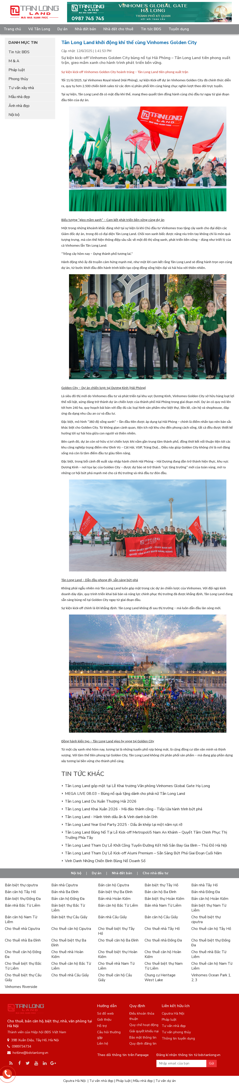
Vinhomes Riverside (21, 986)
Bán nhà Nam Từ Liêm (163, 905)
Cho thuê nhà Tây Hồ (162, 928)
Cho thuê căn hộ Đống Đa (23, 954)
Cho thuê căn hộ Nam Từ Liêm (211, 966)
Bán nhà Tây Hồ (204, 885)
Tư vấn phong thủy (176, 1032)
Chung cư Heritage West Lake (160, 977)
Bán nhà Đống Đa (205, 891)
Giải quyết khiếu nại (144, 1031)
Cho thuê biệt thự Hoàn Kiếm (117, 954)
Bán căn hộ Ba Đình (160, 891)
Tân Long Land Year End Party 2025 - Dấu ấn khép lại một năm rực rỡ (123, 824)
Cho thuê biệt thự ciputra (206, 919)
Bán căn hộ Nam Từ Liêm (21, 919)
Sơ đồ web (105, 1013)
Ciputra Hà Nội (173, 1013)
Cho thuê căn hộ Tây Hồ (211, 928)
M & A (13, 61)
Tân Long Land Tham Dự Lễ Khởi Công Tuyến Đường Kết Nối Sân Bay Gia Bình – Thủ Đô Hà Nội (146, 845)
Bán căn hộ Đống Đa (68, 898)
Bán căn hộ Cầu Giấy (161, 917)
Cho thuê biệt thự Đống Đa (210, 943)
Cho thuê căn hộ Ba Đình (118, 940)
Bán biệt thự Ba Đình (115, 891)
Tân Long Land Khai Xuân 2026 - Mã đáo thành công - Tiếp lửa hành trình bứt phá (133, 809)
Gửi (211, 1063)
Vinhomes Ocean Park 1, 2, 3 (211, 977)
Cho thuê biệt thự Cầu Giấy (23, 977)
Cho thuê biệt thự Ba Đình (68, 943)
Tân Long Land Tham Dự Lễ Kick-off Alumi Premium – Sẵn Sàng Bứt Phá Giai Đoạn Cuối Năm (143, 853)
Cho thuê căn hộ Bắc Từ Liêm (71, 966)
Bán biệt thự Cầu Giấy (69, 917)
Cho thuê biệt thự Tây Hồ (116, 931)
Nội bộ (14, 114)
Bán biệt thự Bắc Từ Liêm (68, 908)
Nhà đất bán (85, 29)
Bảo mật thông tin (142, 1037)
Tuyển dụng (179, 29)
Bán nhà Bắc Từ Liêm (22, 905)
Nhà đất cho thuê (118, 29)
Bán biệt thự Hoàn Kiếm (164, 898)
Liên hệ (102, 1043)
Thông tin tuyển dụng (178, 1038)
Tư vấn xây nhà (21, 88)
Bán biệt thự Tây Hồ (161, 885)
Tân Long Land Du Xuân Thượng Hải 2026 (101, 801)
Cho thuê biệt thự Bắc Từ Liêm (23, 966)
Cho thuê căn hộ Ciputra (71, 928)
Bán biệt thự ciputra (21, 885)
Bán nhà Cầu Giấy (112, 917)
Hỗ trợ (102, 1026)
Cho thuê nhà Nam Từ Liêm (116, 966)
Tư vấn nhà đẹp (174, 1026)
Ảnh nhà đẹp (19, 105)
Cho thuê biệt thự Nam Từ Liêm (164, 966)
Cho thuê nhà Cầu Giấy (70, 975)
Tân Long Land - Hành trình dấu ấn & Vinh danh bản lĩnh (111, 817)
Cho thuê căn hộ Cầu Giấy (115, 977)
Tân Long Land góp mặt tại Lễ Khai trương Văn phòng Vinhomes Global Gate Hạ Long (137, 786)
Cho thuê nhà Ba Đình (23, 940)
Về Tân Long (39, 29)
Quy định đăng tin (142, 1043)
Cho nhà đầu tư (155, 873)
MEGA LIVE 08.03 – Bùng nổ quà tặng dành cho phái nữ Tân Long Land (125, 793)
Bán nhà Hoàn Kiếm (114, 898)
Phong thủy (18, 79)
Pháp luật (16, 70)
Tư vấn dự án (165, 1080)
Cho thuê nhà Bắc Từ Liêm (208, 954)
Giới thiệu (104, 1019)
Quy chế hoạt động (143, 1025)
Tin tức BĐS (151, 29)
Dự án (62, 29)
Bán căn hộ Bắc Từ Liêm (118, 905)
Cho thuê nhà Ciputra (22, 928)
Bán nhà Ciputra (64, 885)
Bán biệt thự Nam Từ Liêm (208, 908)
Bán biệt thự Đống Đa (23, 898)
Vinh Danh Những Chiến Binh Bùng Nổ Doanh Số (105, 861)
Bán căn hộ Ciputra (113, 885)
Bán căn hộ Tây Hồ (20, 891)
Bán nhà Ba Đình (64, 891)
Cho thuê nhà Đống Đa (163, 940)
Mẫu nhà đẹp (19, 96)
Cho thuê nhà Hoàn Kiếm (67, 954)
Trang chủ (12, 29)
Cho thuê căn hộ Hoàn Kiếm (163, 954)
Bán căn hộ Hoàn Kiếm (209, 898)
